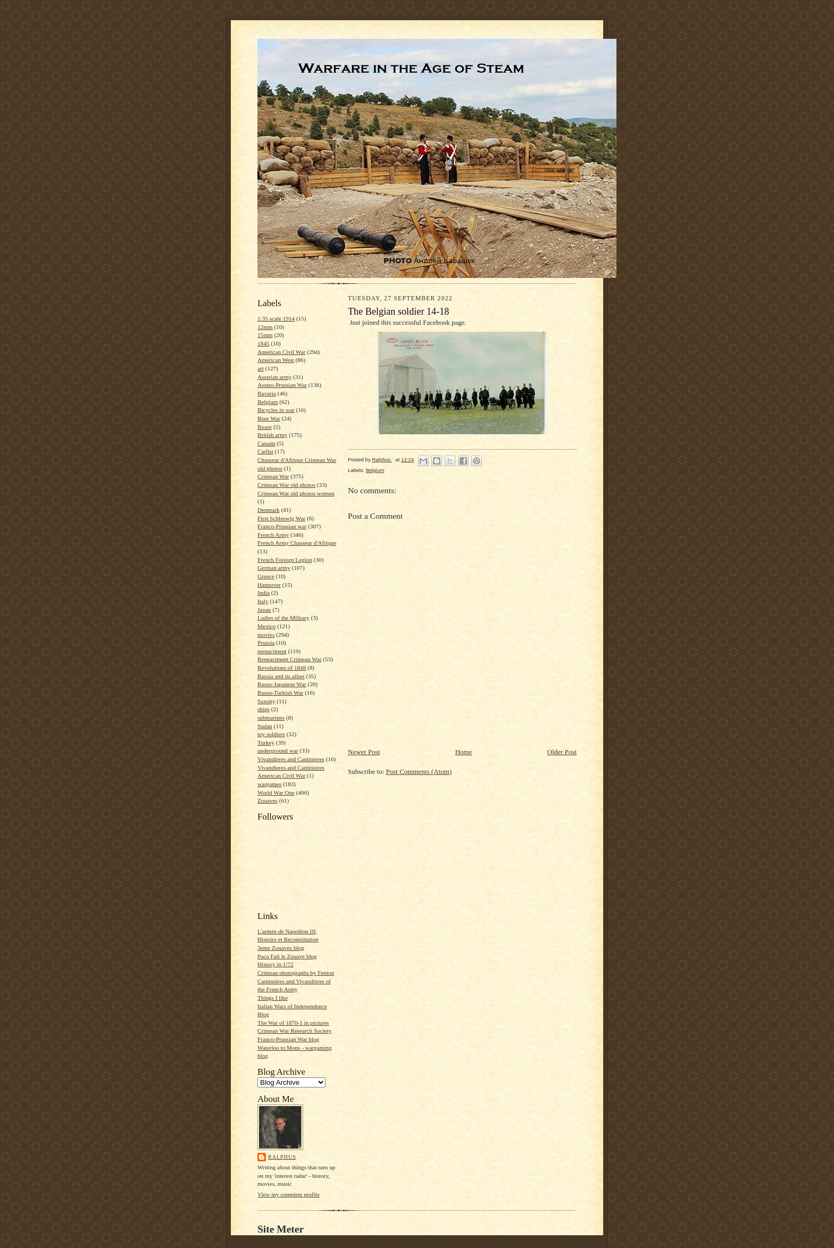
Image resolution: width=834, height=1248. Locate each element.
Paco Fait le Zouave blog (287, 956)
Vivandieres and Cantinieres (290, 759)
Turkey (265, 742)
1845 (263, 343)
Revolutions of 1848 (281, 667)
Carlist (265, 451)
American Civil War (281, 352)
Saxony (266, 701)
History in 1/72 (275, 964)
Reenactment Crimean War (289, 659)
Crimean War (273, 476)
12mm (265, 327)
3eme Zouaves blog (280, 948)
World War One (276, 792)
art (260, 368)
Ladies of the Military (283, 617)
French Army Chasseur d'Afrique (296, 542)
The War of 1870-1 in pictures (293, 1022)
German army (273, 567)
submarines (271, 717)
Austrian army (274, 377)
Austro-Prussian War (282, 385)
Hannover (269, 584)
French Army (273, 535)
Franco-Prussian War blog (288, 1039)
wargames (269, 784)
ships (263, 709)
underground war (277, 750)
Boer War (268, 418)
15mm (265, 335)
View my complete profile (288, 1194)
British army (272, 435)
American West (275, 360)
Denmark (268, 510)
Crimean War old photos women (296, 493)
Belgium (267, 402)
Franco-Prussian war (281, 526)
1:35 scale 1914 (276, 318)
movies (265, 634)
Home (463, 752)
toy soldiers (271, 734)
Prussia (265, 642)
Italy (262, 601)
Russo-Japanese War (281, 684)
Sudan (264, 726)
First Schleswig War (281, 518)
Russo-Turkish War (280, 692)
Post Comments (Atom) (419, 771)
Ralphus (282, 1157)
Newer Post (364, 752)
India (263, 592)
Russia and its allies (280, 676)
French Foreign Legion (284, 559)
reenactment (272, 651)
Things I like (272, 997)
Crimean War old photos (286, 485)
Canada (266, 443)
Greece (265, 576)
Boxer (264, 427)
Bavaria (266, 393)
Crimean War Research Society (294, 1030)
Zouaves (267, 800)
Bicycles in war (276, 410)
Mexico (266, 626)
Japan (264, 609)
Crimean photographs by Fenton (295, 972)
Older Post (562, 752)
